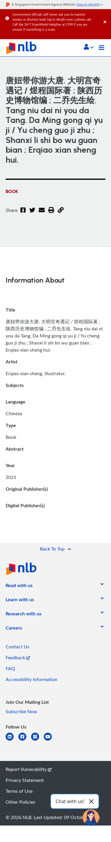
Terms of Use (19, 791)
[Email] (41, 213)
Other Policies (20, 802)
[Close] (106, 16)
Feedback (18, 657)
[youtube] (50, 740)
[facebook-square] (24, 740)
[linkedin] (12, 740)
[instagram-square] (37, 740)
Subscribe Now (21, 711)
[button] (89, 47)
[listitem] (19, 586)
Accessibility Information (31, 679)
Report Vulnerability (29, 769)
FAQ (10, 668)
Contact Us (17, 646)
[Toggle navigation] (101, 48)
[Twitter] (32, 213)
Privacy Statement (25, 780)
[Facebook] (23, 213)
